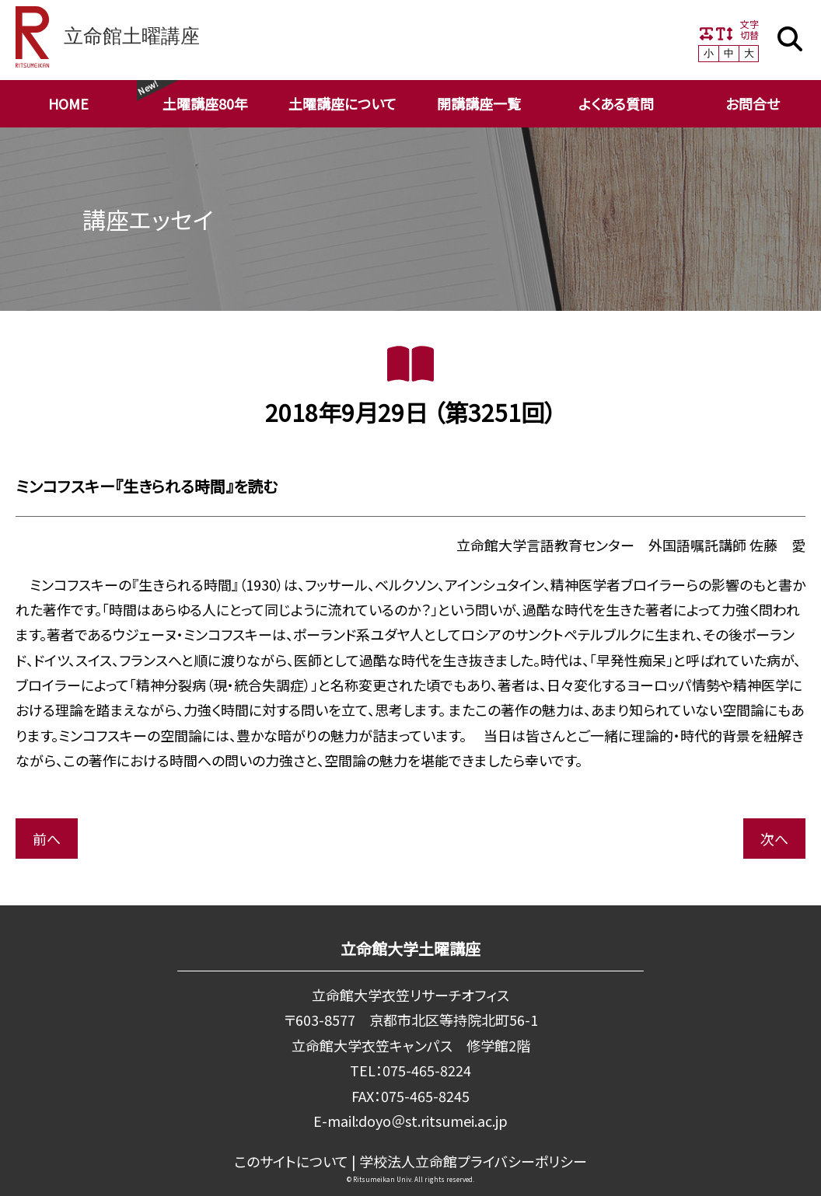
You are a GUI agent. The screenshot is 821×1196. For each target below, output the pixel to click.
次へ (774, 838)
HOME (68, 103)
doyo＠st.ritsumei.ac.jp (433, 1121)
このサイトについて (291, 1161)
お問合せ (752, 103)
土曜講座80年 (205, 103)
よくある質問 (616, 103)
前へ (47, 838)
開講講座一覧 (479, 103)
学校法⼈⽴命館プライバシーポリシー (473, 1161)
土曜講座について (342, 103)
